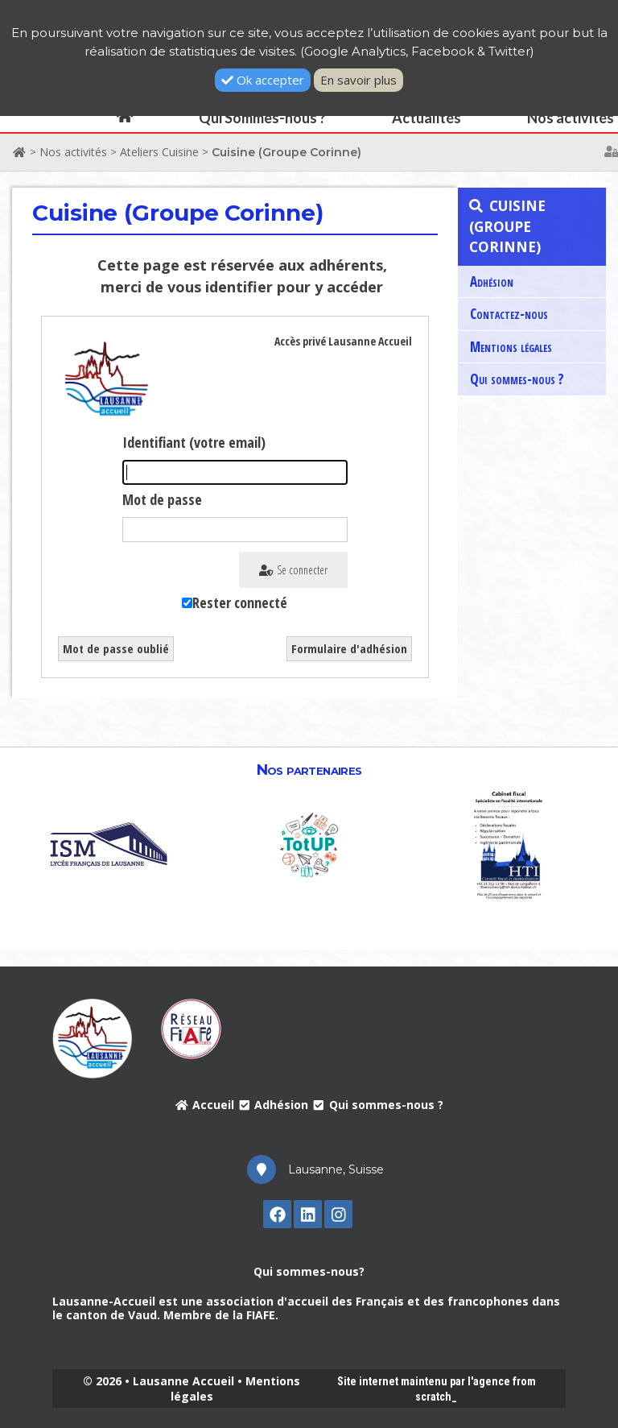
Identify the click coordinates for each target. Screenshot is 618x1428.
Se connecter (293, 569)
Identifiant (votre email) (194, 442)
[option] (109, 843)
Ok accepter (262, 80)
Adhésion (491, 281)
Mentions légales (511, 346)
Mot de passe (162, 499)
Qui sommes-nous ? (517, 379)
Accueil (204, 1104)
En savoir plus (358, 80)
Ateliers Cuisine (159, 151)
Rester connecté (239, 602)
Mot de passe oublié (116, 648)
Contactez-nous (509, 313)
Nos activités (73, 151)
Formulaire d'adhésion (349, 648)
